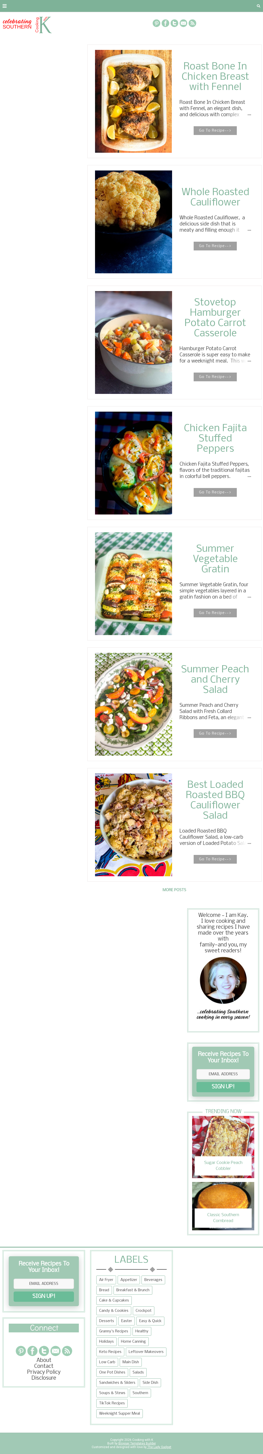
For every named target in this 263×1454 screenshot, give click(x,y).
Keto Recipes (110, 1352)
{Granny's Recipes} (167, 6)
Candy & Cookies (113, 1311)
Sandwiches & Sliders (117, 1383)
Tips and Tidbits (223, 6)
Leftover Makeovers (146, 1352)
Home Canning (133, 1342)
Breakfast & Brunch (132, 1290)
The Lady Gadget (159, 1447)
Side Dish (150, 1383)
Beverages (153, 1280)
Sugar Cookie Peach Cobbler (223, 1165)
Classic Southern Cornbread (223, 1218)
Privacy (65, 6)
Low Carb (107, 1362)
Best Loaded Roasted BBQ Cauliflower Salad (215, 800)
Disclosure (43, 1378)
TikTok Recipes (112, 1403)
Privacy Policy (44, 1372)
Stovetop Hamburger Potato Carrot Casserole (215, 318)
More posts (174, 890)
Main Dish (131, 1362)
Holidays (106, 1342)
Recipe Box (122, 6)
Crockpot (144, 1311)
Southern (140, 1393)
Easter (126, 1321)
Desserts (106, 1321)
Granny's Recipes (113, 1331)
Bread (104, 1290)
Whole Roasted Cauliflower (215, 197)
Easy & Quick (150, 1321)
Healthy (141, 1331)
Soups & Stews (112, 1393)
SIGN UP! (223, 1087)
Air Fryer (106, 1280)
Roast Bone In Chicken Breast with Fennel (215, 77)
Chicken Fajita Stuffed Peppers (215, 438)
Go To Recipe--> (215, 131)
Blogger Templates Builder (137, 1443)
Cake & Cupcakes (114, 1300)
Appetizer (128, 1280)
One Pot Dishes (112, 1372)
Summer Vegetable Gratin (215, 559)
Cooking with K (142, 1440)
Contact (37, 6)
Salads (138, 1372)
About (11, 6)
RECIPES (92, 6)
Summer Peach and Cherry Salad (215, 680)
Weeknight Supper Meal (119, 1414)
